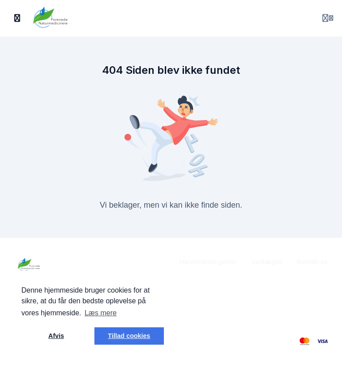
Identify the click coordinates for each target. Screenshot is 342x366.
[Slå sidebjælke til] (17, 18)
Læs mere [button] (101, 313)
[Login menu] (327, 18)
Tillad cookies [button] (129, 335)
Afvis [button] (56, 335)
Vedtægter (267, 261)
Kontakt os (312, 261)
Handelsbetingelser (208, 261)
